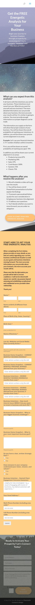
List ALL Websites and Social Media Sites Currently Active (16, 343)
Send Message (23, 592)
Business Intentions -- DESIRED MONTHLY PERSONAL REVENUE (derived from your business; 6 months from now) (15, 390)
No (7, 461)
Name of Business (11, 334)
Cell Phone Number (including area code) (16, 514)
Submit (7, 523)
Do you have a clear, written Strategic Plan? (18, 455)
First (5, 301)
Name (6, 295)
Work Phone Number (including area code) (17, 504)
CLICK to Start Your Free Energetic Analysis (18, 218)
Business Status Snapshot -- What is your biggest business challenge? (17, 414)
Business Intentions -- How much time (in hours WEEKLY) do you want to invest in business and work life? (17, 403)
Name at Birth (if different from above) (15, 306)
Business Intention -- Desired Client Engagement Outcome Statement (17, 479)
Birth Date (8, 324)
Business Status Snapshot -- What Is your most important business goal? (17, 434)
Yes (7, 458)
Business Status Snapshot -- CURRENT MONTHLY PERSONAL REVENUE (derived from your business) (18, 366)
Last (19, 301)
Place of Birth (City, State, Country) (17, 316)
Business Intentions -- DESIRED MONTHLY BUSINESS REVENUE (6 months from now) (16, 378)
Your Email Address (11, 495)
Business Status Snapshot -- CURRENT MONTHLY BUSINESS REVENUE (18, 356)
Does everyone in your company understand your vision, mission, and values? (17, 467)
